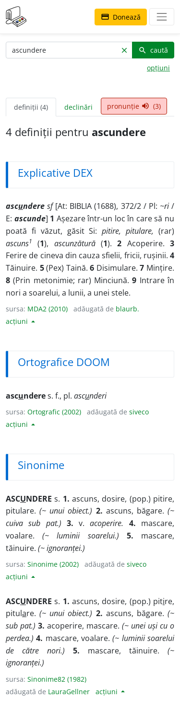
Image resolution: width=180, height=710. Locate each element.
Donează (121, 17)
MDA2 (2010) (47, 308)
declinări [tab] (78, 107)
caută (153, 50)
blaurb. (127, 308)
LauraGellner (69, 691)
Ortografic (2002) (54, 411)
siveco (139, 411)
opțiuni (158, 67)
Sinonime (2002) (53, 564)
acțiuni (18, 321)
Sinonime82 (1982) (56, 679)
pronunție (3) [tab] (134, 106)
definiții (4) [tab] (31, 107)
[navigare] (161, 16)
